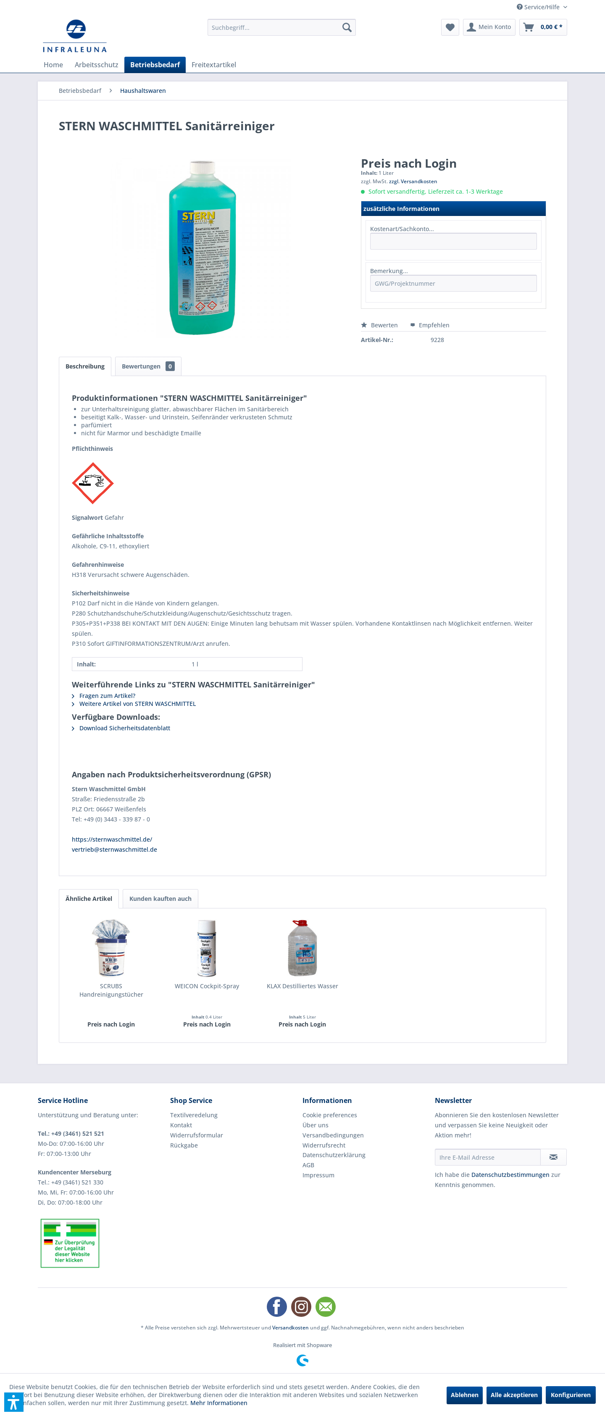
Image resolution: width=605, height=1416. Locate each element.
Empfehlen (430, 325)
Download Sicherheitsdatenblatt (121, 728)
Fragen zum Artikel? (103, 696)
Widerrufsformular (196, 1135)
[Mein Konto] (489, 27)
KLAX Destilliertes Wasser (302, 986)
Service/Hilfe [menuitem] (539, 7)
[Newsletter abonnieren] (553, 1157)
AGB (308, 1165)
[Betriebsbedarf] (155, 65)
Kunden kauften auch (160, 899)
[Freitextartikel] (214, 65)
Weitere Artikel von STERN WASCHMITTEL (134, 704)
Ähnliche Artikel (89, 899)
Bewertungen (148, 366)
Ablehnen (465, 1395)
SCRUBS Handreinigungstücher (111, 990)
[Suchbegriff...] (282, 27)
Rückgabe (184, 1145)
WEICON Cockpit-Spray (207, 986)
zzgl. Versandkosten (413, 181)
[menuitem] (282, 27)
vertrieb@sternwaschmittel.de (114, 849)
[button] (14, 1402)
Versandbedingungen (333, 1135)
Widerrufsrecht (323, 1145)
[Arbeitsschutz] (96, 65)
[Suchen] (347, 27)
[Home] (53, 65)
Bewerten (380, 325)
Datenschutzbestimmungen (510, 1175)
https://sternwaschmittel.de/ (112, 839)
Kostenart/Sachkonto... (402, 229)
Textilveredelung (194, 1115)
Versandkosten (290, 1327)
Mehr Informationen (218, 1403)
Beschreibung (85, 366)
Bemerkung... (389, 271)
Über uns (315, 1125)
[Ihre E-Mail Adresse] (488, 1157)
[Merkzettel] (450, 27)
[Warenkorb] (543, 27)
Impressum (318, 1175)
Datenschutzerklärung (334, 1155)
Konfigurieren (571, 1395)
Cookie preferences (329, 1115)
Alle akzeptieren (514, 1395)
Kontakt (181, 1125)
